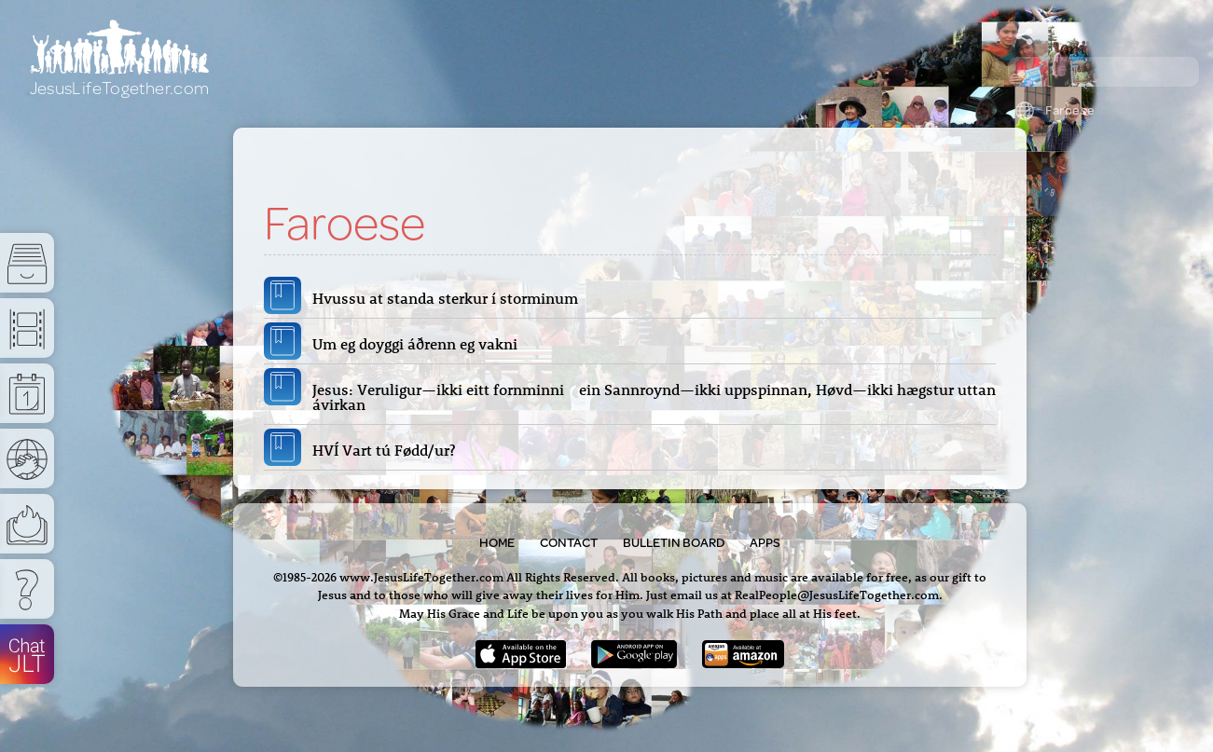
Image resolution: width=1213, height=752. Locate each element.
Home (497, 542)
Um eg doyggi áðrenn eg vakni (418, 344)
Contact (569, 542)
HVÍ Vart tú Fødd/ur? (387, 450)
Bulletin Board (673, 542)
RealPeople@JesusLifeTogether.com (837, 594)
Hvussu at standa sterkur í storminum (450, 298)
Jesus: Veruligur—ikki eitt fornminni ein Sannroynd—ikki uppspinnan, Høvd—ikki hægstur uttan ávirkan (654, 397)
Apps (765, 542)
